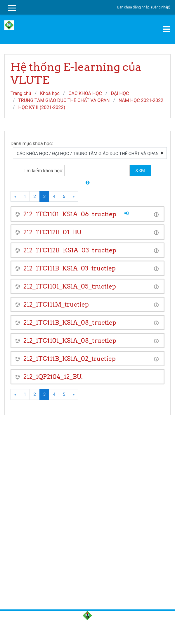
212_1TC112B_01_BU (52, 232)
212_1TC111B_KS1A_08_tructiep (69, 322)
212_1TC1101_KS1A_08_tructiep (69, 340)
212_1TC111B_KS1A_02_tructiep (69, 359)
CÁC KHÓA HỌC (85, 93)
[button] (87, 183)
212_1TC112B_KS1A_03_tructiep (69, 250)
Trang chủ (21, 93)
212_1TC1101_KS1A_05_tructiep (69, 286)
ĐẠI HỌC (120, 93)
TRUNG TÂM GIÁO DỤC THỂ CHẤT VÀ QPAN (64, 100)
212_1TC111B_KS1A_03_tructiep (69, 268)
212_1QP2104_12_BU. (53, 377)
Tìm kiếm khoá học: (44, 170)
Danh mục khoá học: (32, 143)
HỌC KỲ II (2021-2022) (41, 107)
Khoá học (50, 93)
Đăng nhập (160, 7)
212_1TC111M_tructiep (56, 304)
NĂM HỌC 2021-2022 (141, 100)
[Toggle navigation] (166, 29)
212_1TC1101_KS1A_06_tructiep (69, 214)
